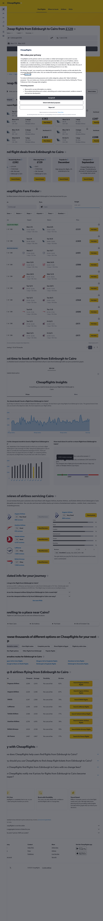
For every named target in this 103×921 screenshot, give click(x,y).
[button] (51, 98)
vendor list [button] (28, 74)
